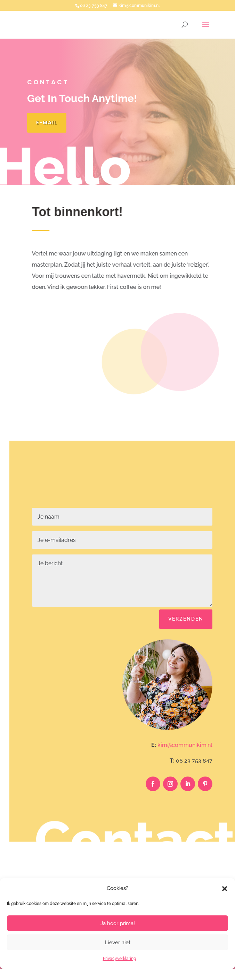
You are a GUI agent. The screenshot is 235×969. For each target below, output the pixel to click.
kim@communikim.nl (184, 745)
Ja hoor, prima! (117, 923)
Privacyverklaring (119, 958)
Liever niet (117, 942)
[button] (224, 888)
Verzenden (185, 619)
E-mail (46, 122)
